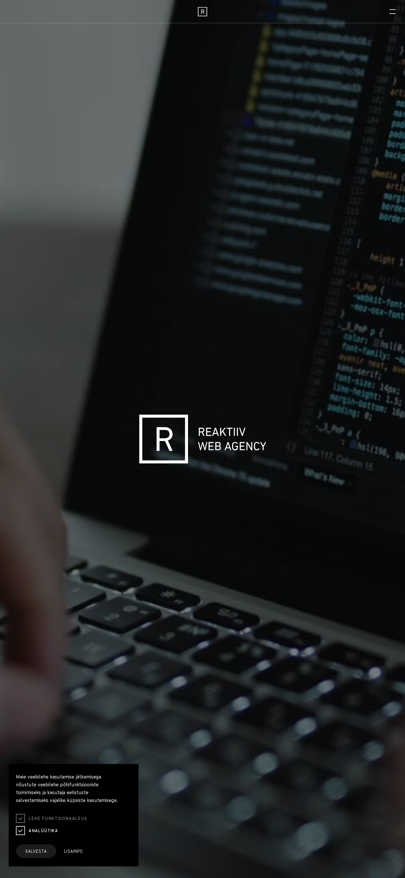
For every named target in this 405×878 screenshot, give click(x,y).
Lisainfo (73, 851)
